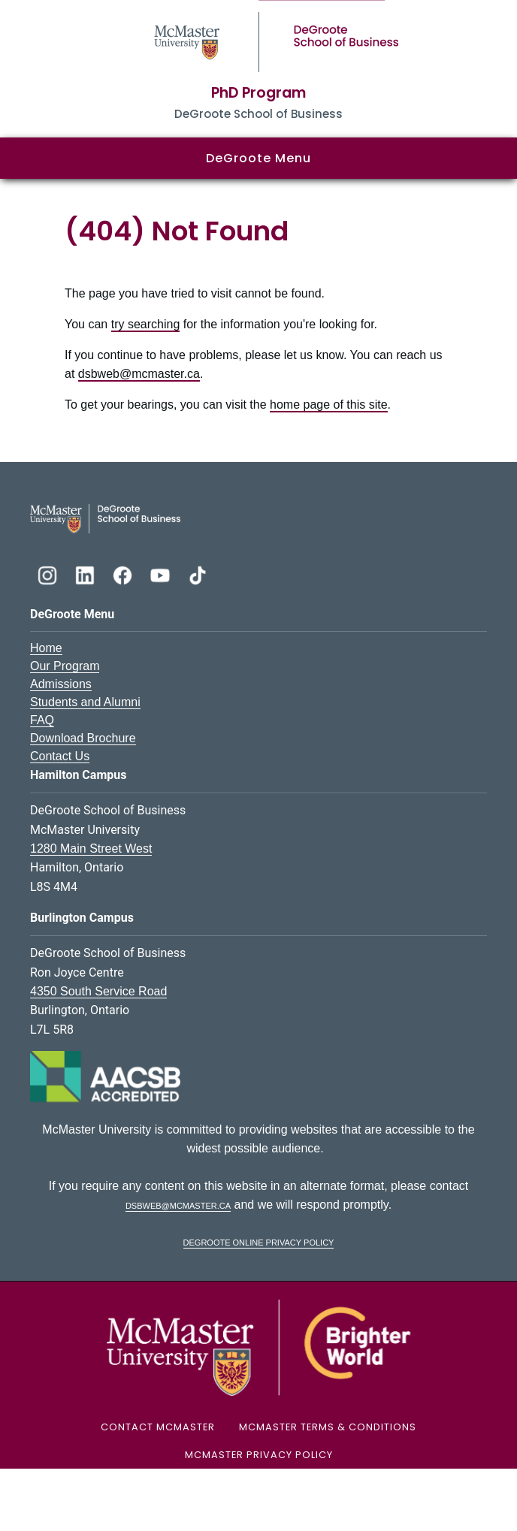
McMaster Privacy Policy (259, 1454)
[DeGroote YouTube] (161, 573)
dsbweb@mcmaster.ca (139, 373)
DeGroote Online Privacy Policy (258, 1241)
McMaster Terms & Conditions (327, 1427)
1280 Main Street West (91, 848)
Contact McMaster (158, 1427)
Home (46, 648)
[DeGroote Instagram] (49, 573)
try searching (145, 324)
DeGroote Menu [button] (258, 158)
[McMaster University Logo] (258, 1347)
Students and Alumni (85, 702)
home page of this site (329, 404)
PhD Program (258, 93)
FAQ (42, 720)
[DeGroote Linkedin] (86, 573)
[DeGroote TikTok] (197, 573)
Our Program (64, 666)
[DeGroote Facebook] (124, 573)
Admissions (61, 684)
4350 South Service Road (98, 991)
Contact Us (59, 756)
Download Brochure (83, 738)
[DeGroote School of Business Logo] (105, 518)
